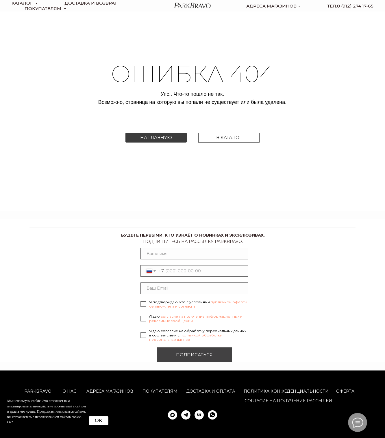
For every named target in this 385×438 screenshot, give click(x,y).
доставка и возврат (90, 3)
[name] (194, 253)
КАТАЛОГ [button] (23, 3)
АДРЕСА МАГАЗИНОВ (109, 391)
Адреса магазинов (271, 6)
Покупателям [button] (43, 8)
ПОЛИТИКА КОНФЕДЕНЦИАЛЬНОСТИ (286, 391)
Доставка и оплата (210, 391)
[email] (194, 288)
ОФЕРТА (345, 391)
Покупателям (159, 391)
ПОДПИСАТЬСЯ (194, 354)
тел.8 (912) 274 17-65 (350, 6)
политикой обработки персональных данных (185, 337)
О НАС (69, 391)
